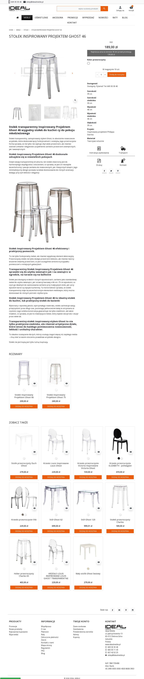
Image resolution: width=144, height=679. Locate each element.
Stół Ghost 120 (88, 519)
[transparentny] (24, 458)
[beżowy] (88, 568)
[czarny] (119, 458)
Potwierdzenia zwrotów (83, 632)
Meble (18, 30)
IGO (111, 42)
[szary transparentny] (22, 515)
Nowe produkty (15, 629)
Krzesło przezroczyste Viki (24, 519)
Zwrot (43, 640)
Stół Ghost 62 (56, 519)
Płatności (45, 632)
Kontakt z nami (47, 642)
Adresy (76, 634)
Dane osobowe (79, 626)
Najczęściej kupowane (18, 632)
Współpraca (46, 626)
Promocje (13, 626)
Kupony (76, 637)
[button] (131, 8)
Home (11, 30)
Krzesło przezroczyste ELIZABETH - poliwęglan (120, 464)
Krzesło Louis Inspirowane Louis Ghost (56, 464)
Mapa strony (46, 645)
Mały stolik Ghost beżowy (88, 573)
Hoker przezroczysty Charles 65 (24, 574)
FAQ (42, 650)
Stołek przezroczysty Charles (120, 520)
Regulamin (45, 648)
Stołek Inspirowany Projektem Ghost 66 (24, 396)
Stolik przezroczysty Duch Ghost (23, 464)
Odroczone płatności (49, 637)
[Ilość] (101, 74)
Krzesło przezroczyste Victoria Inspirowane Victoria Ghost (88, 465)
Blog (43, 653)
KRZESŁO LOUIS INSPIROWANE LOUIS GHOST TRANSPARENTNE (56, 576)
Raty (43, 634)
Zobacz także (18, 422)
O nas (43, 629)
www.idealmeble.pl (113, 644)
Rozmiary (15, 354)
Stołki (26, 30)
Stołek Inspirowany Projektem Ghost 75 (56, 396)
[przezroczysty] (24, 390)
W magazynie (108, 69)
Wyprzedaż (13, 634)
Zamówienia (78, 629)
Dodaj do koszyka (116, 74)
